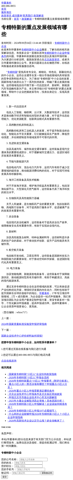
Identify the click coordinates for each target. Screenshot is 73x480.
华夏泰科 (6, 2)
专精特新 (12, 72)
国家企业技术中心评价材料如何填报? (22, 335)
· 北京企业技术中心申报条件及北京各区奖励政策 (35, 394)
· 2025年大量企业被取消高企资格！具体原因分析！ (36, 400)
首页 (3, 9)
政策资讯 (6, 15)
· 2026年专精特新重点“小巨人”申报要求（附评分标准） (38, 380)
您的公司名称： (10, 459)
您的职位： (7, 466)
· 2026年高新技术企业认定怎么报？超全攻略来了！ (36, 420)
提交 (5, 477)
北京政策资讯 (51, 59)
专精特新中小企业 (31, 49)
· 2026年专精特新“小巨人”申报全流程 (28, 377)
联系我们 (28, 15)
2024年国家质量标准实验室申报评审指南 (24, 324)
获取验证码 (47, 473)
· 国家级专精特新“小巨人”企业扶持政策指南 (32, 374)
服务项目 (6, 12)
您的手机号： (8, 469)
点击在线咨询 (8, 360)
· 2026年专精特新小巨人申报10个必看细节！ (32, 410)
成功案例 (17, 15)
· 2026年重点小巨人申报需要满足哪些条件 (31, 390)
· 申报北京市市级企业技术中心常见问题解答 (32, 397)
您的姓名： (7, 462)
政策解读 (38, 15)
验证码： (6, 472)
